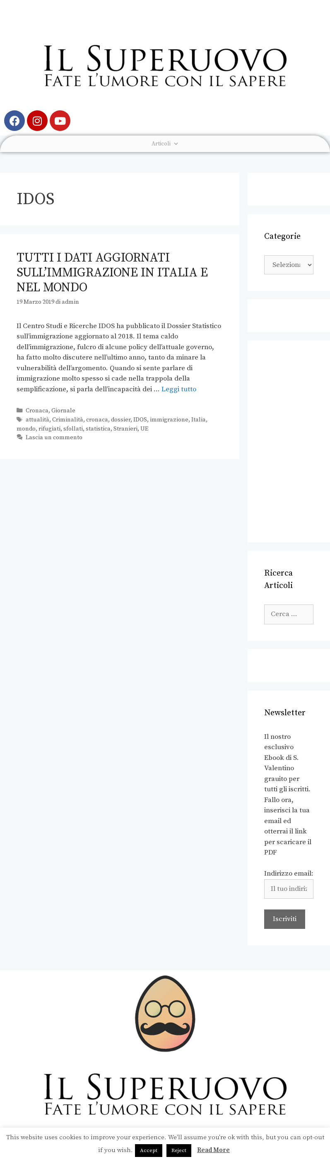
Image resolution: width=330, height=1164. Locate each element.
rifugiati (49, 429)
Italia (198, 420)
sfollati (73, 429)
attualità (37, 420)
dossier (120, 420)
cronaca (97, 420)
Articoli (165, 144)
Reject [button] (178, 1150)
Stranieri (125, 429)
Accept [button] (148, 1150)
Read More (213, 1150)
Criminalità (67, 420)
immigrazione (169, 420)
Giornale (63, 410)
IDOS (140, 420)
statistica (98, 429)
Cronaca (37, 410)
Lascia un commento (54, 437)
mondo (26, 429)
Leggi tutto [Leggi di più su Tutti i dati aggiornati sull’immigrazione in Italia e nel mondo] (178, 389)
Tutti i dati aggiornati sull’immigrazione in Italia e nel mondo (112, 272)
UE (144, 429)
